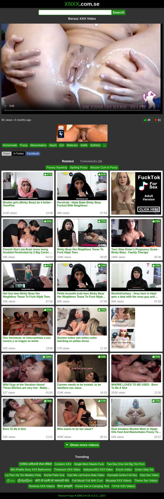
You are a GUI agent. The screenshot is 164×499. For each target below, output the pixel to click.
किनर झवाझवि (65, 486)
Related (68, 161)
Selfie (83, 145)
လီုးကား (11, 480)
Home (62, 495)
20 (147, 120)
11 (157, 120)
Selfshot (95, 145)
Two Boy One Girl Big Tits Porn (126, 464)
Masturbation (38, 145)
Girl (62, 145)
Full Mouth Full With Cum (87, 480)
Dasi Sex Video (149, 475)
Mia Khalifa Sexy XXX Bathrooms (31, 469)
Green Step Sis (144, 469)
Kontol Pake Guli (54, 475)
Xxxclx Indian (124, 469)
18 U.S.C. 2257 (96, 495)
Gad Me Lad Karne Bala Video (85, 475)
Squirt (52, 145)
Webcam (72, 145)
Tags (71, 495)
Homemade (10, 145)
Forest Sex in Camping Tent (92, 486)
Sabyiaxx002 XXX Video (98, 469)
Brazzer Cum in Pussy (104, 167)
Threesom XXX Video (67, 469)
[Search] (74, 12)
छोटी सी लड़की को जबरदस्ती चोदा (52, 480)
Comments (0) (91, 161)
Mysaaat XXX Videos (118, 480)
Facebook (33, 153)
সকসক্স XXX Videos (123, 486)
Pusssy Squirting (57, 167)
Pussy (24, 145)
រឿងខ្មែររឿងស (25, 480)
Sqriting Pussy (78, 167)
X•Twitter (18, 153)
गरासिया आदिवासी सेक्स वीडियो (36, 464)
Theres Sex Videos (145, 480)
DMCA (81, 495)
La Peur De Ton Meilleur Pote (23, 475)
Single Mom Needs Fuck (89, 464)
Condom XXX (63, 464)
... (104, 145)
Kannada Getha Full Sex (122, 475)
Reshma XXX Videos (41, 486)
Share (6, 153)
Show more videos (82, 445)
